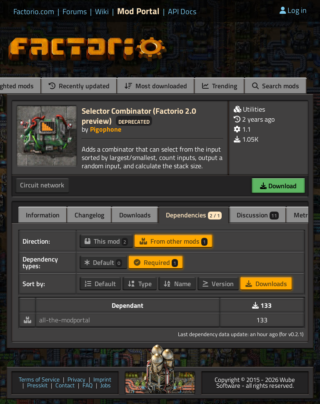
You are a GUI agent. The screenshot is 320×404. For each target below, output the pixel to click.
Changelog (89, 215)
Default (103, 262)
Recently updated (79, 86)
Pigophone (105, 129)
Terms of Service (39, 380)
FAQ (87, 386)
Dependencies (194, 215)
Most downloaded (156, 86)
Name (177, 284)
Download (278, 186)
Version (218, 284)
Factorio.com (33, 11)
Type (140, 284)
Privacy (76, 380)
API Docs (182, 11)
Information (43, 215)
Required (156, 262)
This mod (106, 241)
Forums (74, 11)
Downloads (135, 215)
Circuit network (42, 185)
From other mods (174, 241)
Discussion (258, 215)
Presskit (37, 386)
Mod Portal (138, 11)
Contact (65, 386)
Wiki (102, 11)
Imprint (102, 380)
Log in (293, 10)
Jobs (105, 386)
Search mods (275, 86)
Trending (219, 86)
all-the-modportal (64, 320)
